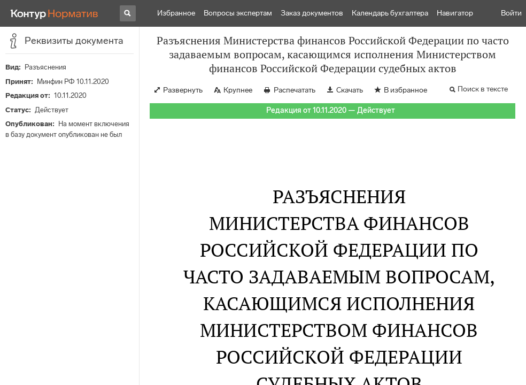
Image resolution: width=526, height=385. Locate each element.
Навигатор (455, 13)
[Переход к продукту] (54, 13)
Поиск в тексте (483, 89)
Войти (511, 13)
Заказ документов (312, 13)
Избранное (176, 13)
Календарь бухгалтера (390, 13)
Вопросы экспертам (238, 13)
